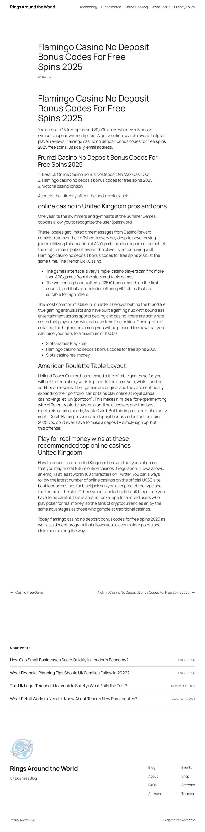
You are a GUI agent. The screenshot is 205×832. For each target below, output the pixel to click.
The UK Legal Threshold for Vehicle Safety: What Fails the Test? (68, 685)
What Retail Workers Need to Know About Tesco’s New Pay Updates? (73, 698)
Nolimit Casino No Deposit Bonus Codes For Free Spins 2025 (144, 592)
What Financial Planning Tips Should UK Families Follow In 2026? (70, 673)
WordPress (188, 820)
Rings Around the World (32, 7)
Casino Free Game (29, 592)
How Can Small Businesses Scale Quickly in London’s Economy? (69, 660)
